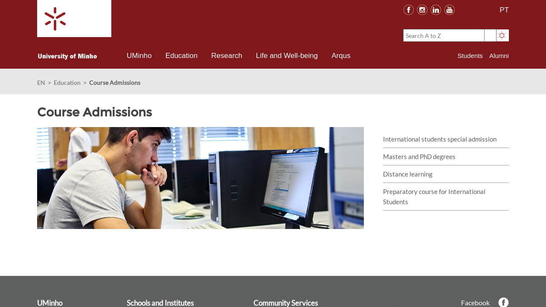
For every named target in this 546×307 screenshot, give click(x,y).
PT (504, 10)
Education (67, 82)
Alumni (499, 55)
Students (470, 55)
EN (41, 82)
